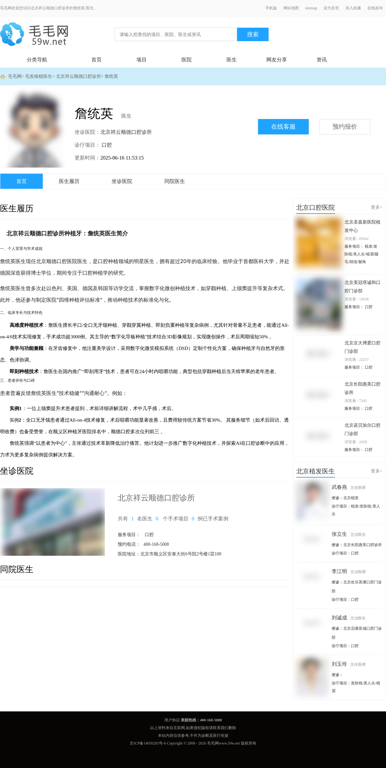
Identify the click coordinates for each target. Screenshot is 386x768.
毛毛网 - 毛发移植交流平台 (34, 34)
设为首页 (331, 8)
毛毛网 (15, 76)
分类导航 (37, 59)
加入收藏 (353, 8)
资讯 (322, 59)
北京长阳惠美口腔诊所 (362, 545)
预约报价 (345, 126)
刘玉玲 (349, 664)
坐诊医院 (122, 181)
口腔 (107, 145)
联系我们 (220, 728)
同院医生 (174, 181)
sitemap (311, 8)
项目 (141, 59)
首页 (96, 59)
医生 (231, 59)
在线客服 (283, 126)
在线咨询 (375, 8)
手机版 (271, 8)
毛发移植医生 (38, 76)
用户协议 (172, 720)
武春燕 (349, 487)
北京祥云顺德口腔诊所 (78, 76)
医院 (186, 59)
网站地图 (291, 8)
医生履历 (69, 181)
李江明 (349, 571)
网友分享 (276, 59)
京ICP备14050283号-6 (148, 743)
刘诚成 (349, 617)
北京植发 (351, 498)
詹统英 (111, 76)
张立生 (349, 534)
